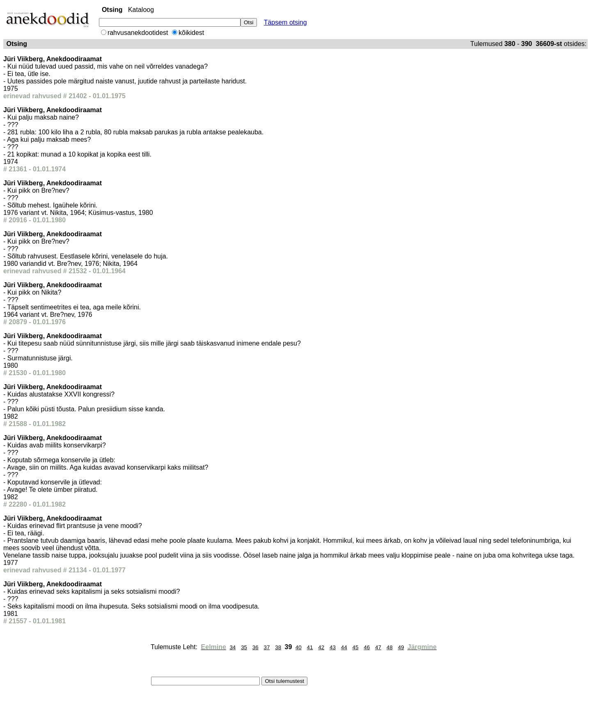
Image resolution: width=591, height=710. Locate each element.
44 (344, 647)
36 (255, 647)
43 (333, 647)
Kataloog (141, 9)
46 (367, 647)
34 (232, 647)
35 (244, 647)
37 (267, 647)
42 (321, 647)
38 (278, 647)
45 (356, 647)
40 (299, 647)
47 (378, 647)
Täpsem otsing (285, 22)
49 (401, 647)
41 (310, 647)
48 (390, 647)
